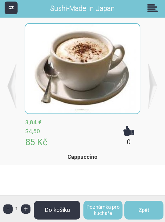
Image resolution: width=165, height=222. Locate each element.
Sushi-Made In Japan (82, 8)
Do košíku (57, 209)
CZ (11, 7)
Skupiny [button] (153, 8)
